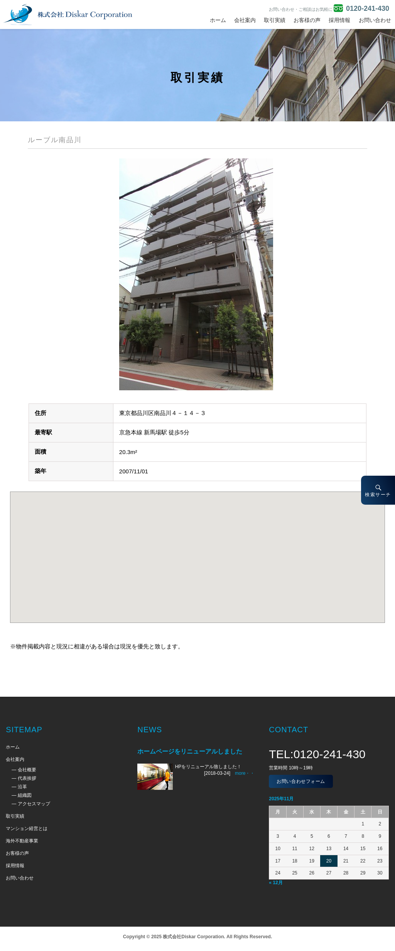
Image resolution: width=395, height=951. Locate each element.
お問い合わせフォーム (301, 781)
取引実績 (274, 20)
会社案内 (245, 20)
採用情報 (339, 20)
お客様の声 (307, 20)
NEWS (149, 729)
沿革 (22, 786)
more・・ (245, 773)
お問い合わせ (375, 20)
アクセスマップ (34, 803)
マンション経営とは (26, 828)
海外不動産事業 (22, 841)
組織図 (25, 795)
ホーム (218, 20)
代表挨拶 (27, 778)
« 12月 (275, 882)
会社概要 (27, 769)
